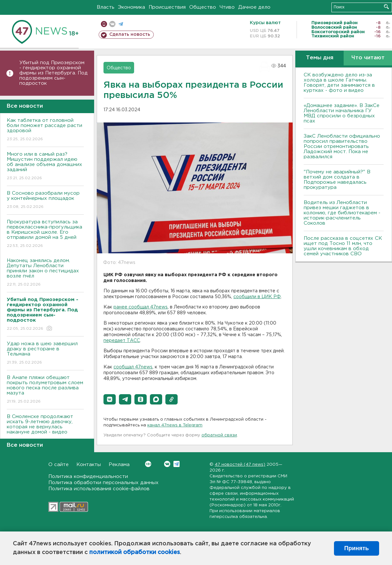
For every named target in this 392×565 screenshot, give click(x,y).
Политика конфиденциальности (88, 476)
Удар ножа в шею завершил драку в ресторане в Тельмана (45, 353)
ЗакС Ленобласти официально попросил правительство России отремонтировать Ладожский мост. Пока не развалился (342, 146)
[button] (109, 399)
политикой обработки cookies (134, 552)
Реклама (119, 465)
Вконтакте (148, 464)
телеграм (121, 24)
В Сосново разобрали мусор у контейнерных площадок (45, 200)
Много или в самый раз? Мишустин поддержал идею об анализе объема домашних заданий (45, 166)
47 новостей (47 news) (240, 464)
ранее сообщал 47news (140, 307)
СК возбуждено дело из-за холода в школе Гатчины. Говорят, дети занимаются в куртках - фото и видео (339, 83)
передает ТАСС (121, 341)
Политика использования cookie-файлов (99, 489)
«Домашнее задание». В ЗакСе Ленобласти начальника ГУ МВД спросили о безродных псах (341, 113)
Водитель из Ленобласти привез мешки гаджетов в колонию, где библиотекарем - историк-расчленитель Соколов (342, 212)
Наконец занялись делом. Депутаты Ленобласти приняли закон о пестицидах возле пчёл (45, 272)
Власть (105, 7)
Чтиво (227, 7)
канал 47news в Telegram (174, 425)
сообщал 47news (132, 367)
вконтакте (112, 24)
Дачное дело (254, 7)
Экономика (131, 7)
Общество (202, 7)
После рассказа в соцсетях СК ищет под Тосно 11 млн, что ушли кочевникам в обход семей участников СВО (343, 246)
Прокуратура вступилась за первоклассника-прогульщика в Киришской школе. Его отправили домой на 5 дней (45, 234)
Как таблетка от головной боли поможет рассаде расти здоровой (45, 130)
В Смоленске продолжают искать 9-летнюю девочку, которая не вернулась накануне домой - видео (45, 428)
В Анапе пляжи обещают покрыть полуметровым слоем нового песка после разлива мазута (45, 389)
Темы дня (319, 57)
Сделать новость (129, 34)
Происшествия (167, 7)
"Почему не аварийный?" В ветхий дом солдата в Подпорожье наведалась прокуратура (337, 180)
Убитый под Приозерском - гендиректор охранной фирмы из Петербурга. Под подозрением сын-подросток (53, 73)
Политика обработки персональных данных (103, 483)
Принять (356, 548)
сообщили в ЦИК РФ (257, 297)
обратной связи (219, 435)
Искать (386, 6)
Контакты (88, 465)
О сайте (58, 465)
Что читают (368, 57)
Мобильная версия (104, 24)
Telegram (176, 464)
